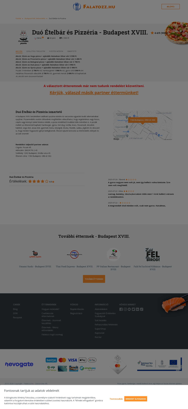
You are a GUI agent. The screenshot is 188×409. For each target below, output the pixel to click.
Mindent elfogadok (136, 399)
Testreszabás (116, 399)
